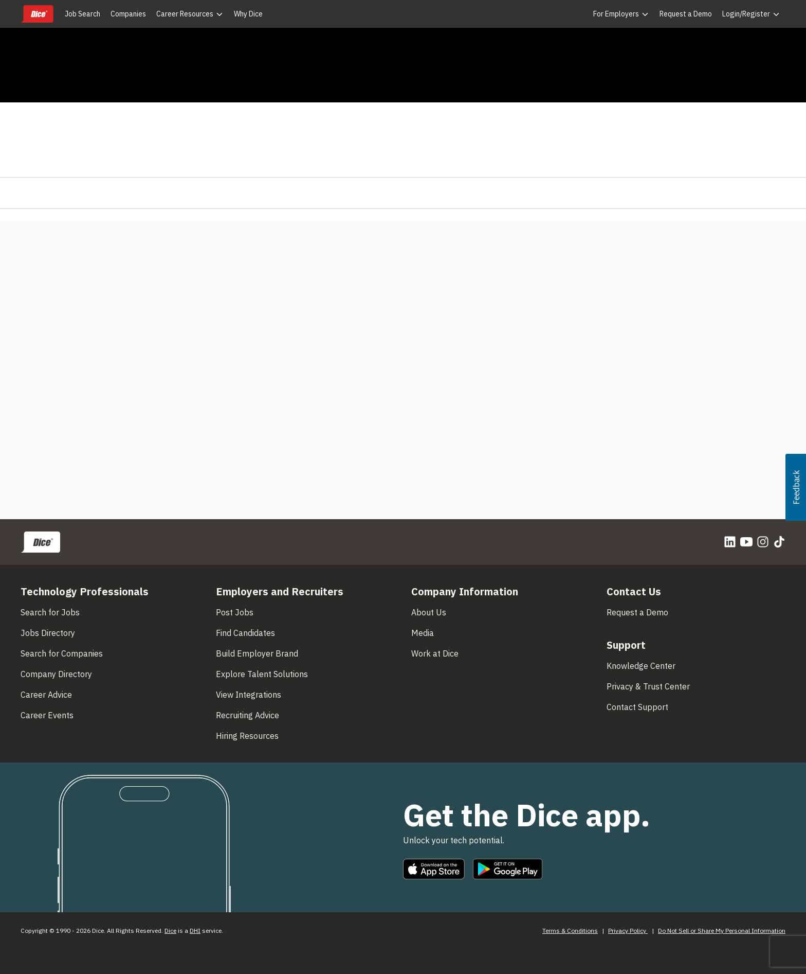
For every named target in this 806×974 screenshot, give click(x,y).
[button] (795, 487)
